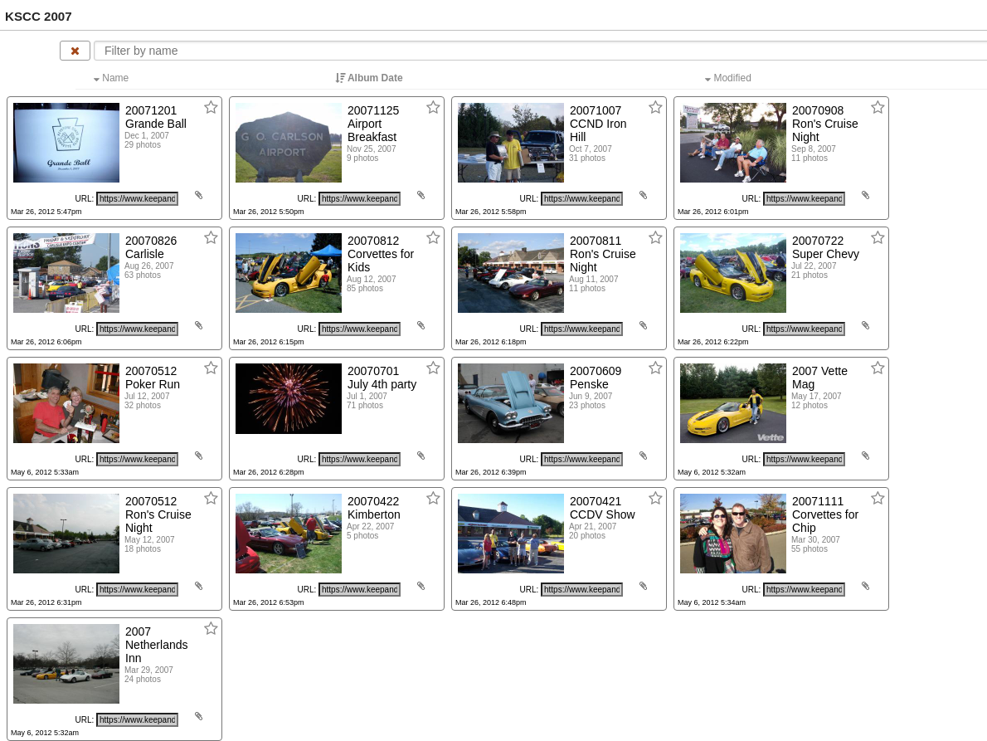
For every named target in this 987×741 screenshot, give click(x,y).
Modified (729, 78)
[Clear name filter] (75, 51)
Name (113, 78)
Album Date (370, 78)
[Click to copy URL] (137, 199)
